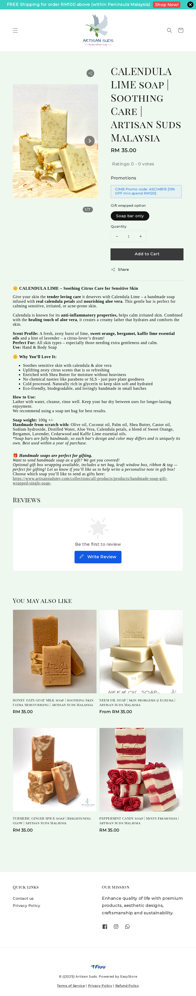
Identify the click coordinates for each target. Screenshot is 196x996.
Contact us (23, 898)
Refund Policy (127, 986)
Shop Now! (166, 4)
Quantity (118, 226)
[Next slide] (89, 141)
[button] (15, 30)
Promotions (123, 178)
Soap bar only (130, 216)
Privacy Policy (26, 905)
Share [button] (120, 269)
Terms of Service (71, 986)
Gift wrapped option (128, 205)
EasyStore (128, 976)
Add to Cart (147, 253)
